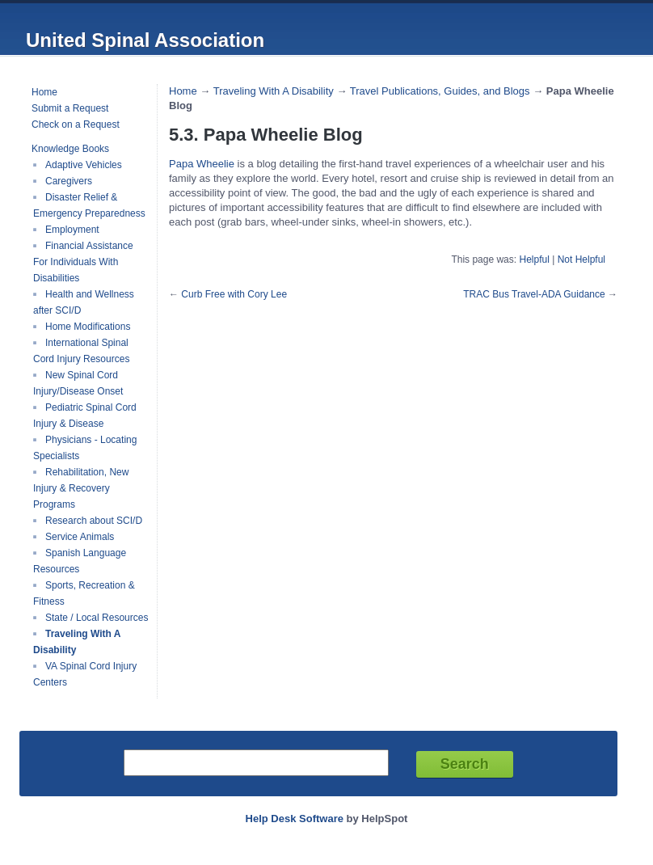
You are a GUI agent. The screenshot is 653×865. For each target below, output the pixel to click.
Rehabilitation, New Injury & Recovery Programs (80, 488)
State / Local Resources (96, 617)
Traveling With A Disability (273, 91)
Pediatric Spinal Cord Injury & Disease (85, 415)
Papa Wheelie (201, 164)
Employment (72, 229)
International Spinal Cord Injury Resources (81, 351)
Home (44, 92)
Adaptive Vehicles (83, 165)
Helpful (534, 259)
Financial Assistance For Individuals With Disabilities (83, 262)
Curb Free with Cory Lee (234, 294)
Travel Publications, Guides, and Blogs (440, 91)
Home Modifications (87, 326)
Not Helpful (581, 259)
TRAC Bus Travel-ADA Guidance (534, 294)
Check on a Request (76, 124)
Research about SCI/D (93, 520)
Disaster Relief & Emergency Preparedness (89, 205)
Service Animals (79, 536)
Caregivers (68, 181)
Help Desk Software (294, 818)
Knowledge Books (70, 148)
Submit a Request (70, 108)
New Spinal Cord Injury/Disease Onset (78, 383)
